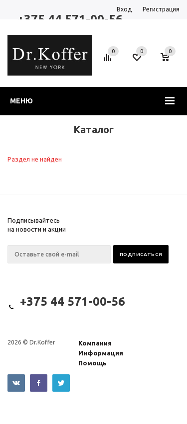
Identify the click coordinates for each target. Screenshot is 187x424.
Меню (21, 101)
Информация (100, 352)
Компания (95, 342)
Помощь (92, 362)
